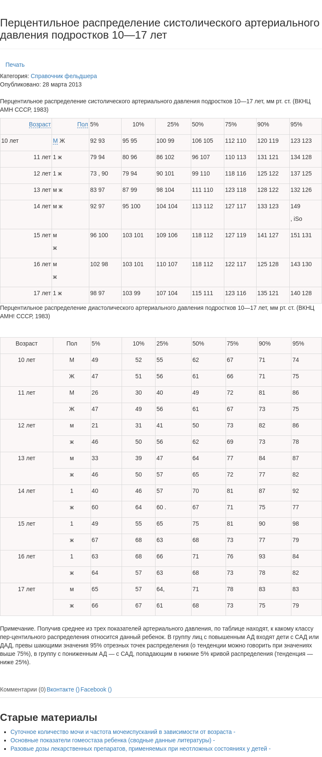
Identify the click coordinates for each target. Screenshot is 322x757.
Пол (82, 124)
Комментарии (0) (23, 689)
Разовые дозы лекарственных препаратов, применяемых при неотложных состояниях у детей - (140, 748)
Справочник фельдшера (64, 76)
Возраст (40, 124)
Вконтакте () (63, 689)
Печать (15, 64)
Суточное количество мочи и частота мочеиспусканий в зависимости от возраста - (122, 731)
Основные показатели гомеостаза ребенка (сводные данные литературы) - (112, 740)
